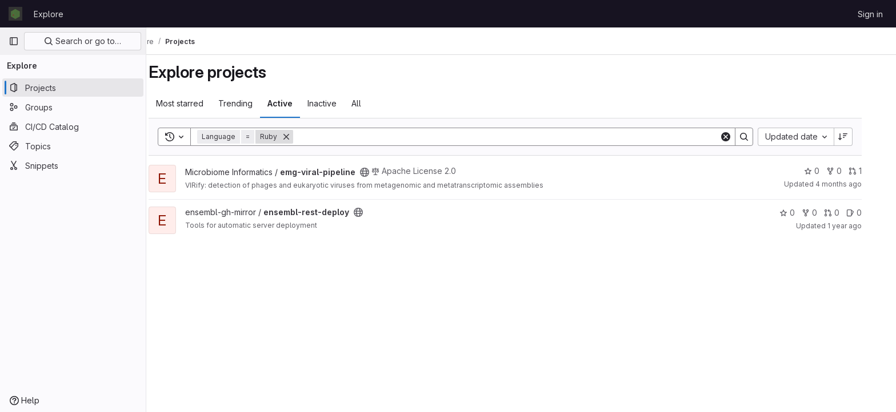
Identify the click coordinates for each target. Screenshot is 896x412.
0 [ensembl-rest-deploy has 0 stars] (803, 212)
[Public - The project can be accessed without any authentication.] (380, 172)
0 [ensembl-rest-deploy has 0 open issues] (870, 212)
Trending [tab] (251, 103)
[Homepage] (15, 14)
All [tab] (372, 103)
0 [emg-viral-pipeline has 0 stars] (827, 171)
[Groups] (72, 107)
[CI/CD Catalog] (72, 126)
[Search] (522, 137)
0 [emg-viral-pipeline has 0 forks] (850, 171)
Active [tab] (296, 103)
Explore (48, 14)
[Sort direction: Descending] (859, 137)
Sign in (870, 14)
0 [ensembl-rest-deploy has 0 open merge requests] (847, 212)
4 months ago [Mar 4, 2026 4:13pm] (854, 184)
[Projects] (72, 87)
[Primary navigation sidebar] (14, 41)
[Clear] (742, 137)
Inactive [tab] (338, 103)
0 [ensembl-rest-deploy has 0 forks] (825, 212)
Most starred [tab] (195, 103)
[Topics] (72, 146)
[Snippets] (72, 165)
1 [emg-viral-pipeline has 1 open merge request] (871, 171)
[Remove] (302, 137)
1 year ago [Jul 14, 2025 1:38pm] (860, 225)
